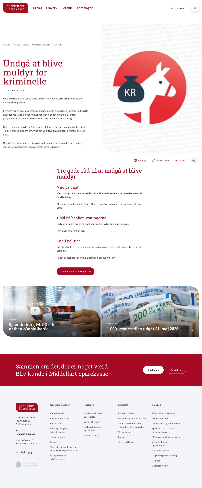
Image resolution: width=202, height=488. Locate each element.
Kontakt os (177, 369)
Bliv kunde (153, 369)
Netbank (177, 8)
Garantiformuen (160, 418)
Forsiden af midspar (21, 45)
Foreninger (85, 8)
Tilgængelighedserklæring (165, 455)
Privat (37, 8)
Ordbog (140, 160)
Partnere (54, 442)
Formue (67, 8)
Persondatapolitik (160, 450)
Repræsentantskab (59, 418)
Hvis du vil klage (126, 442)
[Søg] (195, 8)
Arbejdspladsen (91, 435)
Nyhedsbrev (124, 432)
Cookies (156, 460)
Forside (6, 45)
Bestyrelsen (56, 423)
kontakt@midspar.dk (26, 433)
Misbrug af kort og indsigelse (166, 437)
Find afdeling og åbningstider (132, 418)
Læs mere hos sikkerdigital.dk (75, 271)
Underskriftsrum (160, 465)
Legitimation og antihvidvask (166, 423)
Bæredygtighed (57, 437)
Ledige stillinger (92, 421)
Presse (121, 437)
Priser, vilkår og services (163, 413)
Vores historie (57, 413)
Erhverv (51, 8)
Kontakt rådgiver (126, 413)
